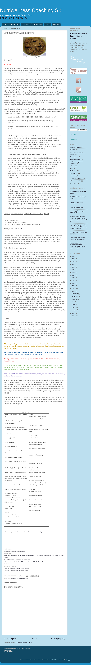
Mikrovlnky (73, 183)
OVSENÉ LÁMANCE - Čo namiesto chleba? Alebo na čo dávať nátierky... (78, 227)
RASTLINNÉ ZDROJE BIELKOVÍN (77, 212)
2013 (74, 291)
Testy (71, 168)
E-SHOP (4, 18)
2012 (74, 313)
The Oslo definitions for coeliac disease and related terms (17, 559)
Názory (72, 166)
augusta (74, 299)
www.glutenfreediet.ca (20, 551)
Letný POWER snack (76, 207)
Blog (5, 24)
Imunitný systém (75, 147)
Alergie (72, 154)
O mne (47, 24)
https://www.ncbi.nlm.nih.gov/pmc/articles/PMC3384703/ (16, 570)
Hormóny (73, 176)
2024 (74, 261)
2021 (74, 270)
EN (26, 18)
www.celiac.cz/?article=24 (9, 551)
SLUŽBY (20, 18)
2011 (74, 316)
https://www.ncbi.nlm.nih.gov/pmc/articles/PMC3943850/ (16, 568)
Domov (34, 638)
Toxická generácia (75, 152)
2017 (74, 280)
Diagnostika (38, 24)
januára (74, 310)
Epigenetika (73, 173)
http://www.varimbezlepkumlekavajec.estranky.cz (29, 532)
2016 (74, 283)
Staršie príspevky (58, 638)
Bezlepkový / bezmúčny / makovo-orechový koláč (77, 238)
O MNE (12, 18)
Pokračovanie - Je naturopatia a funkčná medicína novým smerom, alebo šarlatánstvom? (78, 245)
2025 (74, 259)
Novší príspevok (10, 638)
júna (73, 302)
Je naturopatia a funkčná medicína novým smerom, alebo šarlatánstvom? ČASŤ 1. (78, 219)
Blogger (68, 660)
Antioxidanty (74, 157)
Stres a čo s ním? (75, 181)
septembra (75, 296)
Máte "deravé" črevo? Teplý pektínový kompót (78, 36)
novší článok (18, 229)
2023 (74, 264)
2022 (74, 267)
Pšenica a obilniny (22, 578)
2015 (74, 286)
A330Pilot (53, 660)
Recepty (56, 24)
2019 (74, 275)
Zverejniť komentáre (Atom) (23, 642)
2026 (74, 256)
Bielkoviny (13, 578)
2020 (74, 272)
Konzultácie (26, 24)
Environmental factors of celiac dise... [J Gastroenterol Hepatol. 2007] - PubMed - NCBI (23, 561)
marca (74, 307)
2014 (74, 288)
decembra (75, 293)
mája (73, 304)
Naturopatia (15, 24)
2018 (74, 278)
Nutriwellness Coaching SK (31, 10)
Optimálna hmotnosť (76, 178)
